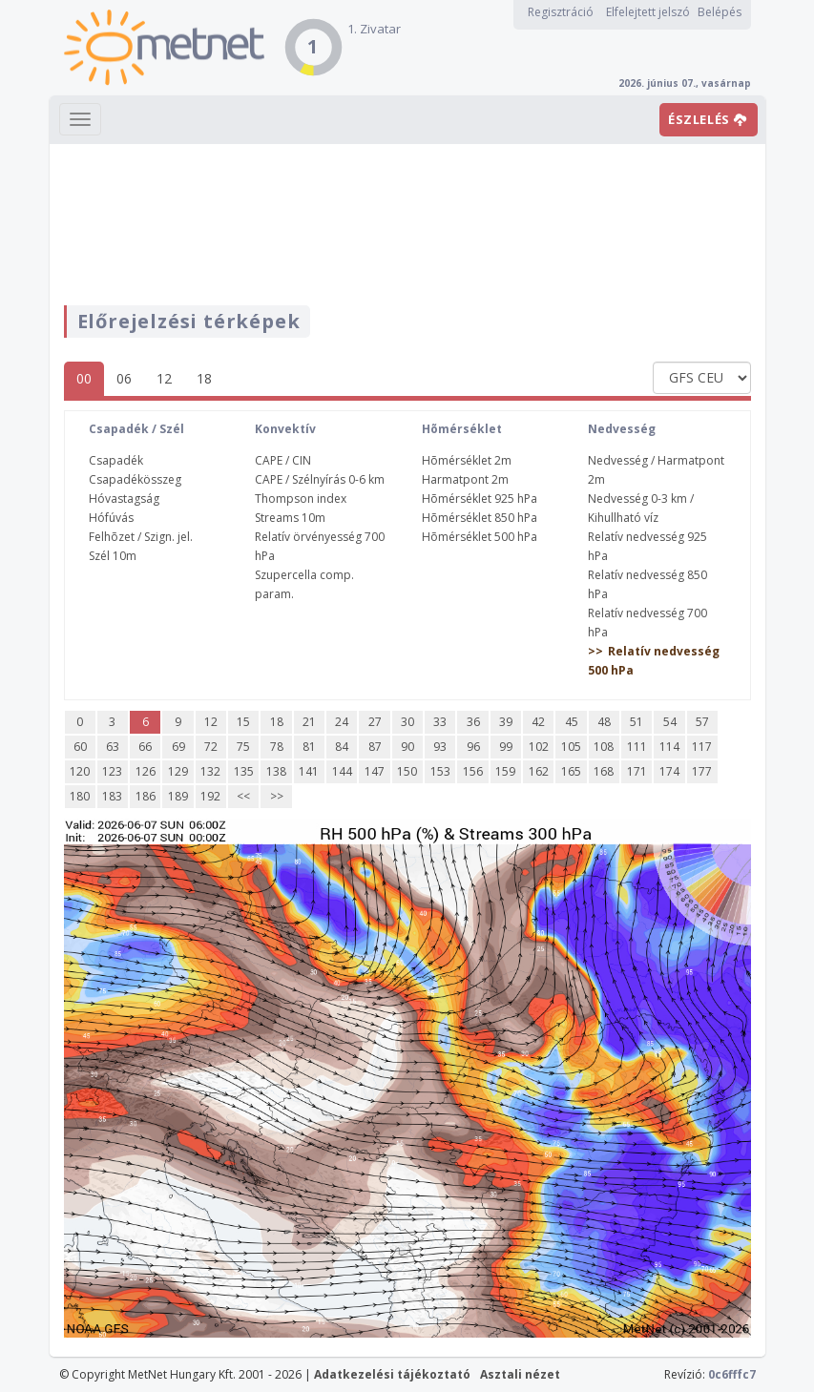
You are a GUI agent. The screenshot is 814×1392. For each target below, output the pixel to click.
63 (112, 746)
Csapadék (116, 460)
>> (276, 796)
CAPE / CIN (283, 460)
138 (276, 771)
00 (84, 378)
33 (440, 722)
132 (210, 771)
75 (243, 746)
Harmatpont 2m (465, 479)
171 (637, 771)
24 (341, 722)
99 (505, 746)
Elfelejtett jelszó (648, 12)
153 (440, 771)
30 (407, 722)
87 (375, 746)
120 (80, 771)
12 (164, 378)
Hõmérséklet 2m (466, 460)
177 (702, 771)
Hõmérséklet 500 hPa (479, 537)
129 (178, 771)
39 (505, 722)
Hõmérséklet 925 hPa (479, 498)
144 (342, 771)
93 (440, 746)
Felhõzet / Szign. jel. (141, 537)
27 (375, 722)
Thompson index (300, 498)
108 (604, 746)
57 (702, 722)
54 (670, 722)
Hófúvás (111, 517)
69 (178, 746)
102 (539, 746)
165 (571, 771)
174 (669, 771)
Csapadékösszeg (135, 479)
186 (146, 796)
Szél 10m (112, 556)
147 (375, 771)
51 (636, 722)
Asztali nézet (520, 1374)
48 (604, 722)
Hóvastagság (124, 498)
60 (80, 746)
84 (341, 746)
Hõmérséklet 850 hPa (479, 517)
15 (243, 722)
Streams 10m (290, 517)
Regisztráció (561, 12)
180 (80, 796)
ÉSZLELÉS (707, 119)
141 (309, 771)
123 (112, 771)
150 (407, 771)
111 (637, 746)
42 (538, 722)
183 (112, 796)
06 (124, 378)
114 (669, 746)
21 (309, 722)
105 (571, 746)
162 (539, 771)
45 (571, 722)
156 (473, 771)
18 (204, 378)
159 (505, 771)
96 (473, 746)
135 (244, 771)
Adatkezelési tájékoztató (392, 1374)
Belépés (719, 12)
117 (702, 746)
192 (210, 796)
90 (407, 746)
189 (178, 796)
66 (145, 746)
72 (211, 746)
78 (276, 746)
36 (473, 722)
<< (243, 796)
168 (604, 771)
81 (309, 746)
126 (146, 771)
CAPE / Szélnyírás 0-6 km (320, 479)
